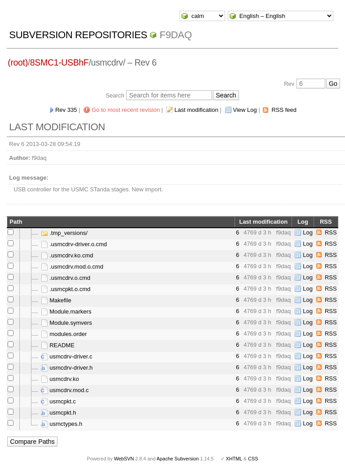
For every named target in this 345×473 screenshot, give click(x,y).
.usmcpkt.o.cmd (66, 289)
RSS (331, 232)
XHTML (234, 458)
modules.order (64, 334)
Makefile (56, 300)
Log (308, 232)
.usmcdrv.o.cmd (65, 277)
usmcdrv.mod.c (65, 390)
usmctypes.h (62, 423)
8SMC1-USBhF (59, 62)
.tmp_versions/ (64, 233)
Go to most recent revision (126, 109)
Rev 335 (66, 109)
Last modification (196, 109)
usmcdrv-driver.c (67, 356)
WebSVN (124, 458)
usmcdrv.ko (60, 379)
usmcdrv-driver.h (67, 367)
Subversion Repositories (78, 34)
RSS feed (283, 109)
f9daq (175, 34)
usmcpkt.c (58, 401)
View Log (245, 109)
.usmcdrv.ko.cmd (67, 255)
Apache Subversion (178, 458)
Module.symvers (66, 322)
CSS (253, 458)
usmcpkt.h (58, 412)
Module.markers (66, 311)
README (58, 345)
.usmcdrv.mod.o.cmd (72, 266)
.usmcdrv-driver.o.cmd (74, 244)
